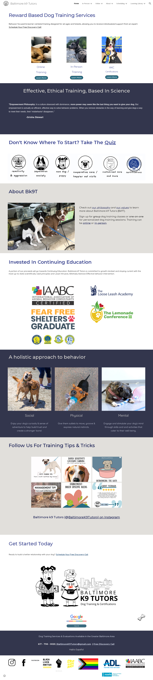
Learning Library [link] (137, 3)
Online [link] (97, 3)
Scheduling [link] (120, 3)
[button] (150, 3)
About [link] (108, 3)
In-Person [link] (86, 3)
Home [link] (76, 3)
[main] (76, 15)
